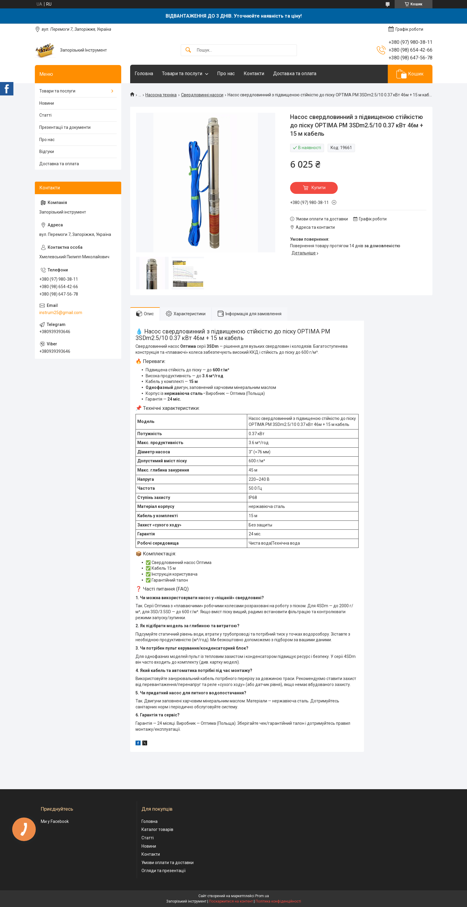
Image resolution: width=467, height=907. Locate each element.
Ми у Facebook (55, 821)
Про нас (226, 73)
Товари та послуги (182, 73)
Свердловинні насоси (202, 94)
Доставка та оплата (294, 73)
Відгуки (46, 151)
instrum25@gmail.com (60, 312)
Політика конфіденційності (278, 901)
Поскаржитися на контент (231, 901)
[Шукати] (188, 50)
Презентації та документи (65, 127)
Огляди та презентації (163, 870)
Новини (46, 103)
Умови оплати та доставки (167, 862)
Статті (45, 115)
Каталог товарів (157, 829)
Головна (144, 73)
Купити (319, 187)
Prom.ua (262, 896)
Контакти (254, 73)
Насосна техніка (161, 94)
